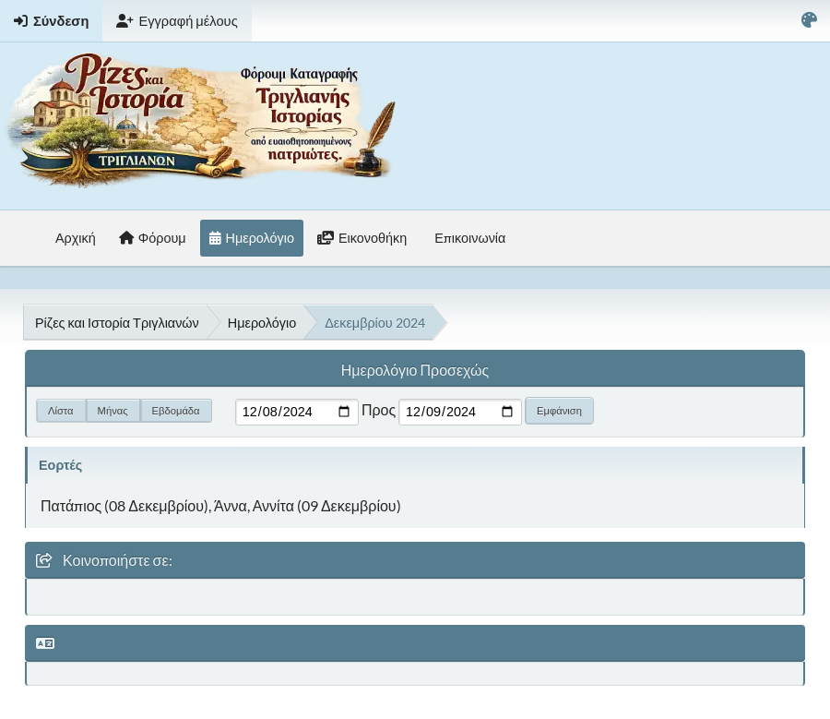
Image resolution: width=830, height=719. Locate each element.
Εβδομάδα (176, 410)
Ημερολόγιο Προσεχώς (415, 369)
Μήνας (113, 410)
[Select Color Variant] (809, 21)
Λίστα (61, 410)
